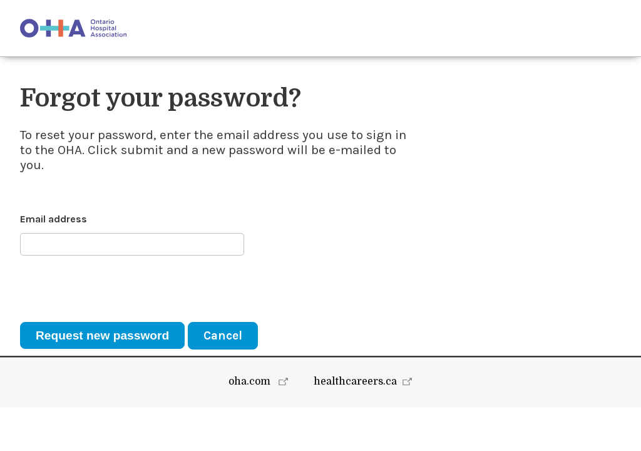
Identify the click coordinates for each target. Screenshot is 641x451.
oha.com (250, 425)
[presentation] (115, 288)
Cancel (222, 335)
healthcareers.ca (355, 425)
